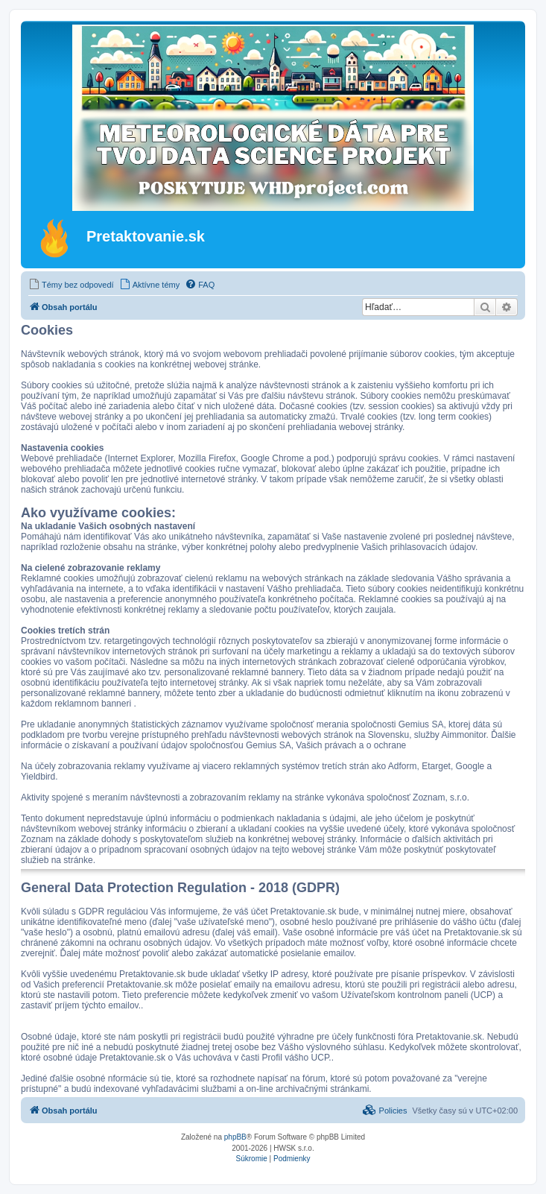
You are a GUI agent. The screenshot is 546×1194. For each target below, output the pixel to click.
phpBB (235, 1137)
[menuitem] (71, 285)
